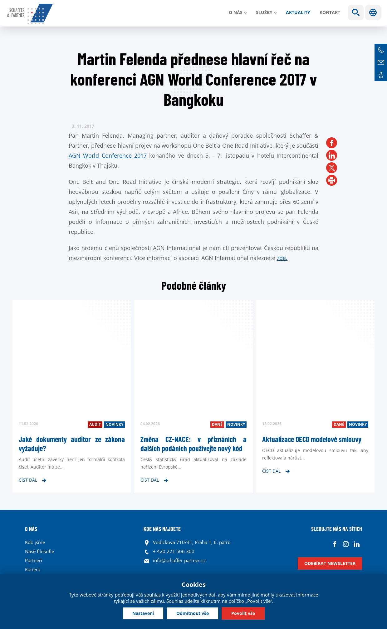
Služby (264, 12)
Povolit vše (243, 613)
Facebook (334, 543)
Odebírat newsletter (329, 563)
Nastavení (143, 613)
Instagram (345, 543)
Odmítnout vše (192, 613)
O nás (235, 12)
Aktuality (298, 12)
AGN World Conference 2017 (108, 155)
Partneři (33, 560)
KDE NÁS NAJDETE (162, 528)
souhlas (152, 595)
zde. (282, 258)
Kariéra (32, 569)
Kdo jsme (35, 542)
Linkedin (356, 543)
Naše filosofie (39, 551)
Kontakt (330, 12)
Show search (356, 12)
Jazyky (373, 12)
